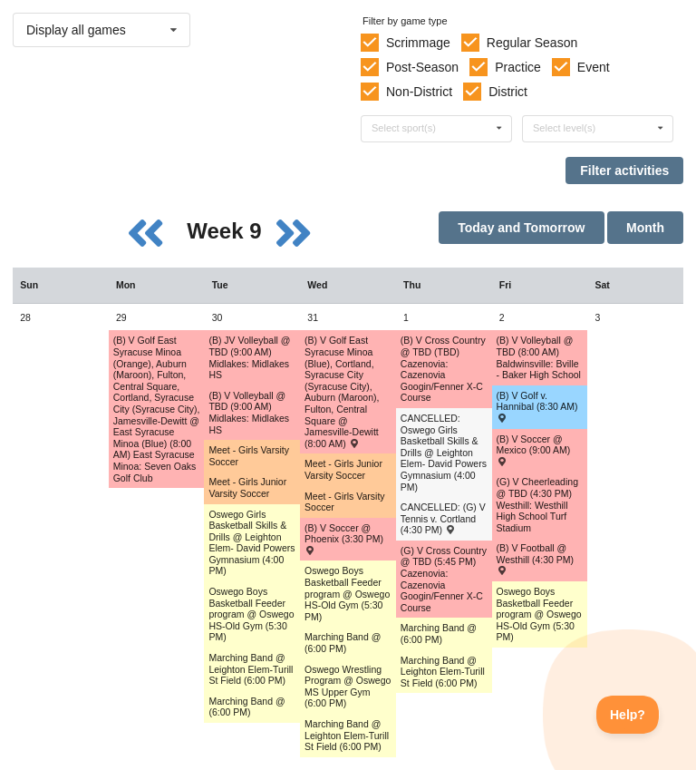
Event (593, 67)
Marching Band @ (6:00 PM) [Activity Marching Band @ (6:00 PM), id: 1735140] (246, 707)
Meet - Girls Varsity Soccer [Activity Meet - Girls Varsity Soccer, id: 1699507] (248, 455)
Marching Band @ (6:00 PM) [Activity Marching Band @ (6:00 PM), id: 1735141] (342, 642)
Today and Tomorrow (521, 227)
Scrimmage (418, 42)
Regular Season (532, 42)
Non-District (419, 91)
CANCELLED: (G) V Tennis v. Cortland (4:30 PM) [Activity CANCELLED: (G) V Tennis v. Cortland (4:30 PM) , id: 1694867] (443, 518)
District (507, 91)
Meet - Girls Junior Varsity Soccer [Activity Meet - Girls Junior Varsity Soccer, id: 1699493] (343, 469)
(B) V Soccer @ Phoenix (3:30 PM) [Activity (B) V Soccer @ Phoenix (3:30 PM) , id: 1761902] (343, 538)
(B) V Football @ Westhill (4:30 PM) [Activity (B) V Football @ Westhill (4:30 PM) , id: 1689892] (536, 558)
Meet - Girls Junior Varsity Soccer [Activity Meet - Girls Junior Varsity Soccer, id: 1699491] (247, 487)
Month (645, 227)
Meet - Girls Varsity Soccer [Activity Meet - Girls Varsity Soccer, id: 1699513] (344, 502)
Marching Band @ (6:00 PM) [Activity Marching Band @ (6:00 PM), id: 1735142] (439, 633)
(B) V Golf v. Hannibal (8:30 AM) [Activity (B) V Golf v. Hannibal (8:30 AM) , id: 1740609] (537, 406)
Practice (518, 67)
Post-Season (422, 67)
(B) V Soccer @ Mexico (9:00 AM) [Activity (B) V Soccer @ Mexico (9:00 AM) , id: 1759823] (534, 450)
